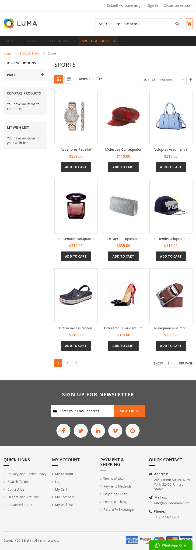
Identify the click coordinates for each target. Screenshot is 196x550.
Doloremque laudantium (123, 331)
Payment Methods (117, 486)
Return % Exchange (118, 509)
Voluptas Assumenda (170, 153)
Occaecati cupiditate (123, 242)
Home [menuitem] (12, 42)
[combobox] (135, 23)
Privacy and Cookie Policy (26, 474)
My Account (64, 474)
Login (59, 481)
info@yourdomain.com (171, 503)
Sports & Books (30, 57)
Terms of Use (113, 478)
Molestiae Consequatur (123, 153)
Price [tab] (11, 78)
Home (7, 57)
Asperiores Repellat (76, 153)
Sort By (149, 83)
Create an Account (178, 5)
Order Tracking (115, 501)
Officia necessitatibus (76, 331)
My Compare (65, 497)
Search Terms (18, 481)
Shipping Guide (115, 494)
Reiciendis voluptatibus (171, 242)
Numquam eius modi (170, 331)
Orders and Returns (23, 497)
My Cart (61, 489)
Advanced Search (21, 505)
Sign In (152, 5)
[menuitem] (32, 42)
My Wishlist (64, 505)
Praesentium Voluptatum (75, 242)
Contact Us (15, 489)
